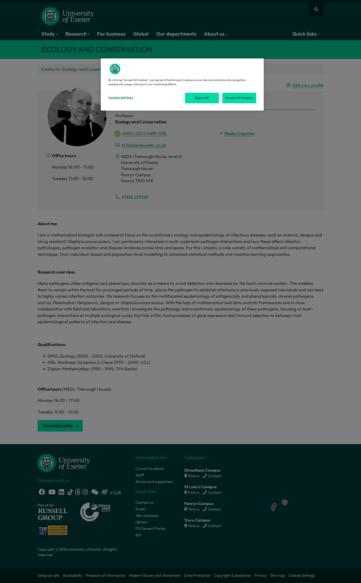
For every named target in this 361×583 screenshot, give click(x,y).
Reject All (202, 98)
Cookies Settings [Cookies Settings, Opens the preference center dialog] (120, 97)
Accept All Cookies (239, 98)
